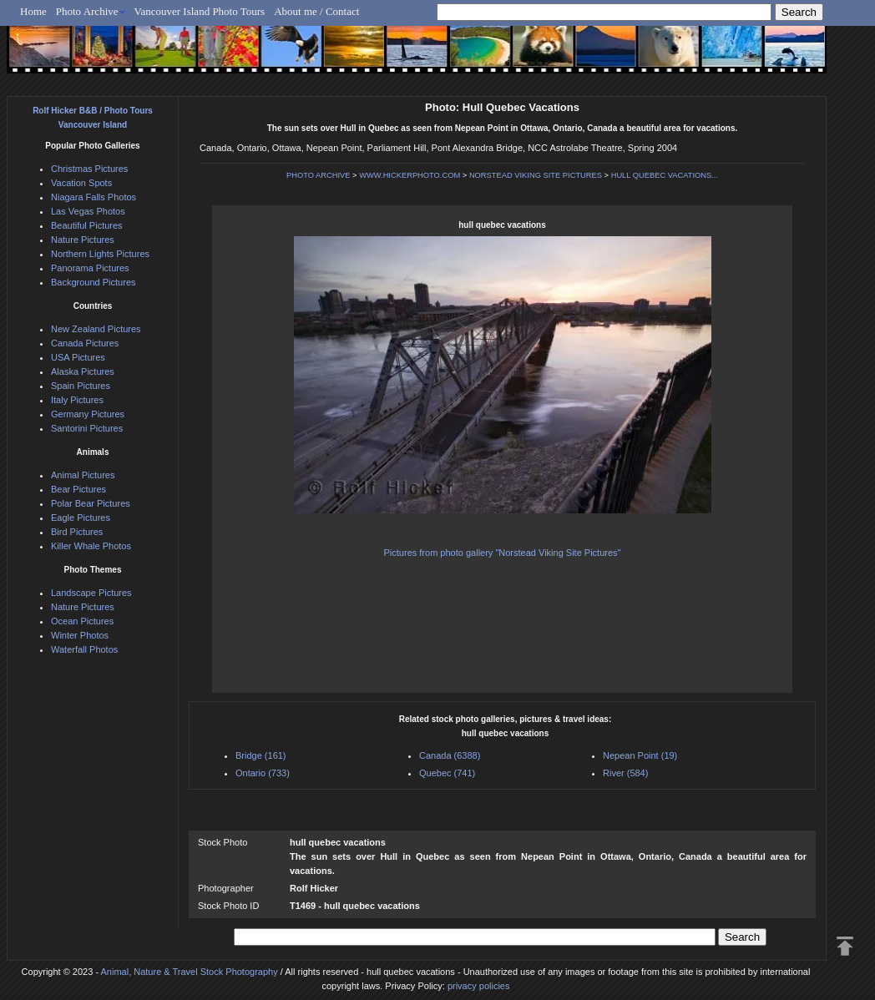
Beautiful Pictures (87, 225)
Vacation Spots (81, 183)
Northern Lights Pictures (100, 254)
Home (33, 11)
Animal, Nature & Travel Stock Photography (189, 972)
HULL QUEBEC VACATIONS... (664, 175)
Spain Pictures (80, 386)
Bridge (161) (260, 755)
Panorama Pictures (90, 268)
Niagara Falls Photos (93, 197)
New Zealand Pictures (96, 329)
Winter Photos (80, 635)
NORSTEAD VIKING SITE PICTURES (535, 175)
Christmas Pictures (89, 169)
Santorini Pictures (87, 428)
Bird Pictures (77, 532)
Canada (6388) (449, 755)
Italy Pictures (77, 400)
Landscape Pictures (91, 593)
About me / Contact (316, 11)
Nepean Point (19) (640, 755)
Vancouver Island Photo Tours (200, 11)
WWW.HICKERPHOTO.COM (409, 175)
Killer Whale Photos (91, 546)
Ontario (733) (262, 773)
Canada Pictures (85, 343)
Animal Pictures (82, 475)
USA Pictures (78, 357)
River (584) (625, 773)
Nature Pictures (82, 240)
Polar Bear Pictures (90, 503)
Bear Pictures (78, 489)
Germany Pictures (87, 414)
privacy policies (479, 986)
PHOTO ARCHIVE (318, 175)
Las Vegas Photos (88, 211)
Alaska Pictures (82, 371)
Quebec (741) (447, 773)
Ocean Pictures (82, 621)
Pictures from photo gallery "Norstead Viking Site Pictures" (502, 553)
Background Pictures (93, 282)
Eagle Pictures (80, 518)
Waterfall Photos (84, 649)
